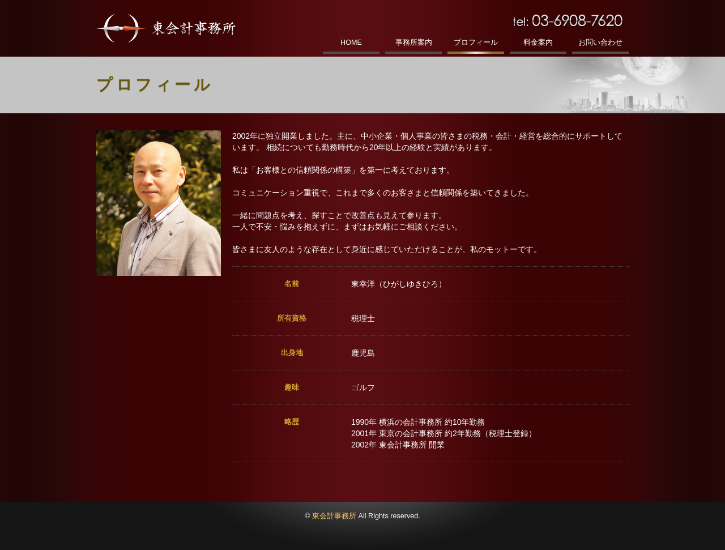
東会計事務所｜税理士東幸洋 (166, 28)
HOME (351, 42)
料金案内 (538, 42)
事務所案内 (413, 42)
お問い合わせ (600, 42)
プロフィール (476, 42)
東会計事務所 (334, 516)
